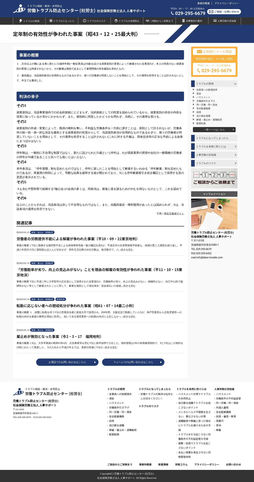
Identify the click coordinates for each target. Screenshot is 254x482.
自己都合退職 (203, 116)
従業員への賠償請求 (206, 89)
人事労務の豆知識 (224, 20)
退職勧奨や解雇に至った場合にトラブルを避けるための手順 (194, 425)
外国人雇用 (222, 407)
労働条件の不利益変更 (228, 398)
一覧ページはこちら (214, 129)
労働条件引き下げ (205, 101)
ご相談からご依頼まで (159, 20)
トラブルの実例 (29, 21)
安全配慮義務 (203, 108)
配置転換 (201, 123)
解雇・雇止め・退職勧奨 (209, 119)
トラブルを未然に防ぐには (211, 146)
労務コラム (181, 464)
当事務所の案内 (192, 20)
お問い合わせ (233, 464)
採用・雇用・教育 (226, 416)
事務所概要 (203, 3)
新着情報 (163, 464)
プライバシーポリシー (226, 3)
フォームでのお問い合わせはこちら (133, 362)
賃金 (198, 93)
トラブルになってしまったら (212, 138)
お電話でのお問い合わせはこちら (67, 362)
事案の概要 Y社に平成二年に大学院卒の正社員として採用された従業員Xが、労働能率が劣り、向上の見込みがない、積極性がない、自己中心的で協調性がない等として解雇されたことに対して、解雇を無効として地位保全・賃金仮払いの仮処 (100, 277)
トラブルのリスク (94, 20)
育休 (218, 425)
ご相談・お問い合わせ (224, 11)
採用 (198, 112)
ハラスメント (203, 97)
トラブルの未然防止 (127, 20)
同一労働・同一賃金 (206, 104)
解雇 (218, 430)
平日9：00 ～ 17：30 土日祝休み (214, 69)
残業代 (220, 421)
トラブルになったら (61, 20)
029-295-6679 (188, 13)
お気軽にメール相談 (214, 51)
